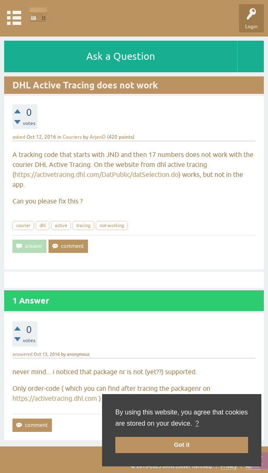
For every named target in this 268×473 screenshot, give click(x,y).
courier (23, 225)
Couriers (72, 137)
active (61, 225)
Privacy (229, 466)
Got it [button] (182, 444)
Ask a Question (120, 56)
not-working (112, 225)
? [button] (197, 423)
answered (22, 354)
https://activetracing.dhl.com (54, 398)
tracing (83, 225)
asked (18, 137)
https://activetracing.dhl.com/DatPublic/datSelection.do (96, 174)
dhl (42, 225)
